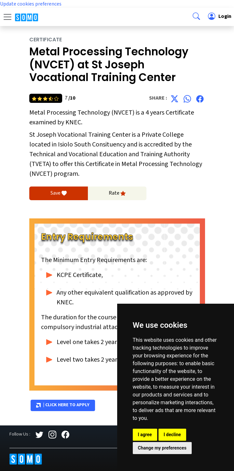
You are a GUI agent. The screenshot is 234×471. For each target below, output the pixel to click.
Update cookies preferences (31, 3)
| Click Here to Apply (62, 405)
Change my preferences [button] (162, 447)
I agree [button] (145, 434)
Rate (117, 193)
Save (58, 193)
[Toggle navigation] (7, 17)
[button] (196, 16)
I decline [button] (172, 434)
